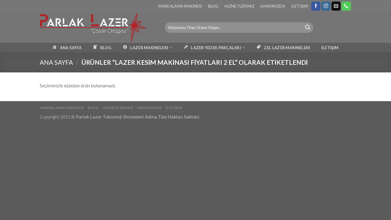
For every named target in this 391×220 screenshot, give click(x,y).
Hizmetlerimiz (239, 6)
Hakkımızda (273, 6)
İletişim (299, 6)
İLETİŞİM (329, 47)
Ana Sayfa (56, 62)
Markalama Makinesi (180, 6)
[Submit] (307, 27)
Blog (213, 6)
